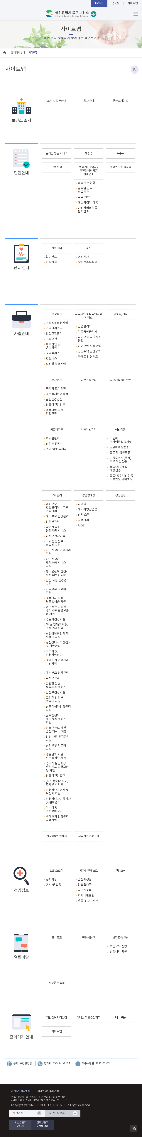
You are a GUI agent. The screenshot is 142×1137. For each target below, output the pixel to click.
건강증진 (56, 314)
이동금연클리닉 (87, 331)
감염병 (82, 504)
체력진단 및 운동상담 (53, 346)
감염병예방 (88, 495)
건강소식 (120, 870)
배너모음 (120, 1017)
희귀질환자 (53, 438)
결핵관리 (83, 520)
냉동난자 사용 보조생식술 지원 (56, 600)
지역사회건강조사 (88, 836)
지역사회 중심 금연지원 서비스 (88, 316)
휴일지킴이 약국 (88, 202)
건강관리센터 (54, 328)
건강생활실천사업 (57, 323)
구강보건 (51, 339)
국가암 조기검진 (56, 388)
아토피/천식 (120, 314)
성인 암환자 (53, 443)
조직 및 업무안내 (56, 101)
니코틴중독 (85, 890)
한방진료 (51, 262)
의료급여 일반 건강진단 (54, 412)
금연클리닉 (85, 326)
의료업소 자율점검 (120, 167)
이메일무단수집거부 (48, 1091)
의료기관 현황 (86, 183)
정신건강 (120, 495)
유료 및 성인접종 (120, 452)
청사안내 (88, 101)
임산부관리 (53, 521)
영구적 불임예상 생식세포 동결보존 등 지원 (57, 610)
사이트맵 (56, 1031)
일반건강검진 (54, 399)
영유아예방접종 (119, 447)
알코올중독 (85, 885)
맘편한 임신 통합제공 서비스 (56, 529)
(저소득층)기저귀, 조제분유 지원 (57, 626)
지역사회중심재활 (120, 380)
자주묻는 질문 (57, 983)
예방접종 (120, 429)
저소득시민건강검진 (58, 394)
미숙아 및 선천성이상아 (54, 653)
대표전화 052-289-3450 (26, 1100)
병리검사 (83, 257)
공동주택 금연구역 (89, 351)
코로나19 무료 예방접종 (119, 468)
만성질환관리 (54, 333)
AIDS (81, 525)
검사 (88, 248)
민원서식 (56, 167)
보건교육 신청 (120, 937)
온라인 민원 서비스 (56, 153)
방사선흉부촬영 (87, 262)
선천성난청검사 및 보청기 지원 (57, 635)
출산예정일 (85, 879)
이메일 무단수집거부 (88, 1017)
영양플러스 (53, 353)
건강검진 (56, 380)
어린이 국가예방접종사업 (121, 440)
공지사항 (51, 879)
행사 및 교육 (53, 885)
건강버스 (51, 358)
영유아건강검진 (55, 404)
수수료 (120, 153)
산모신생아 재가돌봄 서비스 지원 (56, 563)
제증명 (88, 153)
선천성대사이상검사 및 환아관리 (58, 644)
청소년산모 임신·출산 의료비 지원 (56, 573)
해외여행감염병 (87, 509)
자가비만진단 (86, 895)
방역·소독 (84, 514)
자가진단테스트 (89, 870)
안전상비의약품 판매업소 (87, 209)
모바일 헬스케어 (56, 364)
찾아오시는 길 (120, 101)
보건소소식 (56, 870)
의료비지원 (56, 429)
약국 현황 (84, 197)
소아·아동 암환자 (56, 449)
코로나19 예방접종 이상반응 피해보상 (121, 477)
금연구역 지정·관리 (90, 346)
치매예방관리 (88, 429)
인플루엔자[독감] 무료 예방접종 (120, 459)
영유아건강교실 (55, 619)
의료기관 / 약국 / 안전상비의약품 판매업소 (88, 171)
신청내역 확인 (118, 951)
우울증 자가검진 (88, 901)
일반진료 (51, 257)
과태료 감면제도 (88, 356)
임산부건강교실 (55, 536)
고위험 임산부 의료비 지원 (54, 543)
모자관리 (56, 495)
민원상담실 (88, 937)
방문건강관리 (88, 380)
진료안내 (56, 248)
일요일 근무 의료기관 (85, 190)
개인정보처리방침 (56, 1017)
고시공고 (56, 937)
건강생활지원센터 (56, 836)
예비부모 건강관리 (51, 505)
